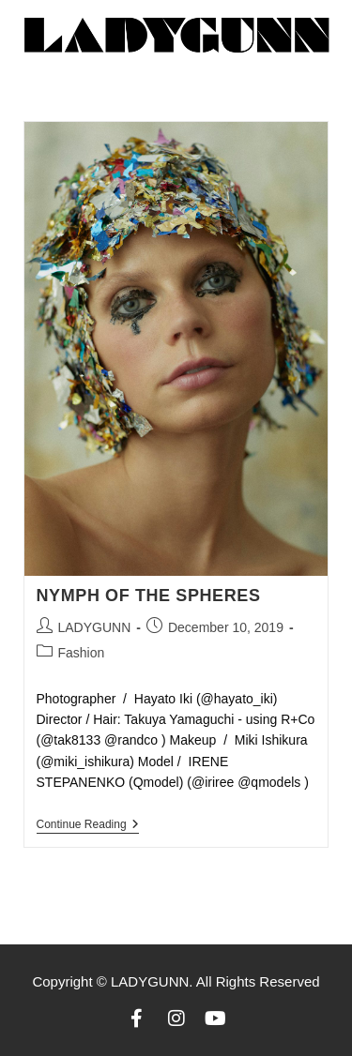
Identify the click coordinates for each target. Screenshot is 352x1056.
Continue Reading (88, 824)
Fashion (81, 652)
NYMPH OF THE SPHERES (149, 595)
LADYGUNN (94, 627)
